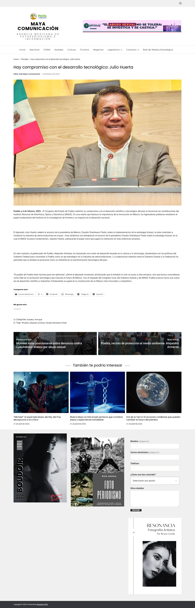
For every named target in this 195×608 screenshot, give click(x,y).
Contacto (132, 49)
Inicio (22, 49)
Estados (59, 49)
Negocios (98, 49)
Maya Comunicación (38, 26)
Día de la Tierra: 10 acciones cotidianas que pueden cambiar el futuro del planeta (153, 418)
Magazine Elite (42, 604)
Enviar (136, 510)
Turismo (84, 49)
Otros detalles (137, 488)
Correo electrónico (144, 452)
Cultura (71, 49)
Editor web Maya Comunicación (27, 74)
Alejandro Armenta (37, 323)
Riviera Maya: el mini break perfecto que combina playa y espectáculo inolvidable (96, 418)
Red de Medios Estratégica (158, 49)
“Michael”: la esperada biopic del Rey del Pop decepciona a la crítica (37, 418)
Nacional (35, 49)
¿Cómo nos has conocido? (143, 474)
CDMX (47, 49)
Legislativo (115, 49)
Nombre (139, 441)
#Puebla (25, 323)
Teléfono (134, 463)
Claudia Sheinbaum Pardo (56, 323)
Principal (38, 319)
